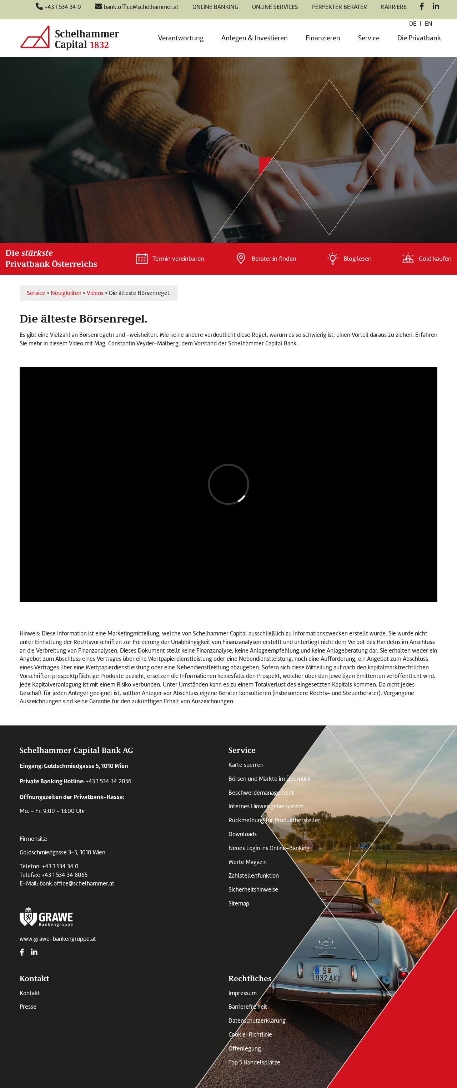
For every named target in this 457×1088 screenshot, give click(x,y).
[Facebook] (422, 7)
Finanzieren (323, 38)
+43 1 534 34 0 (60, 866)
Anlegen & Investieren (254, 38)
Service (369, 38)
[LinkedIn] (436, 7)
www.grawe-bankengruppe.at (58, 939)
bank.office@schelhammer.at (77, 883)
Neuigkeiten (66, 293)
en (428, 24)
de (412, 24)
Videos (95, 293)
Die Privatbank (419, 38)
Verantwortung (181, 38)
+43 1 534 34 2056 (108, 781)
